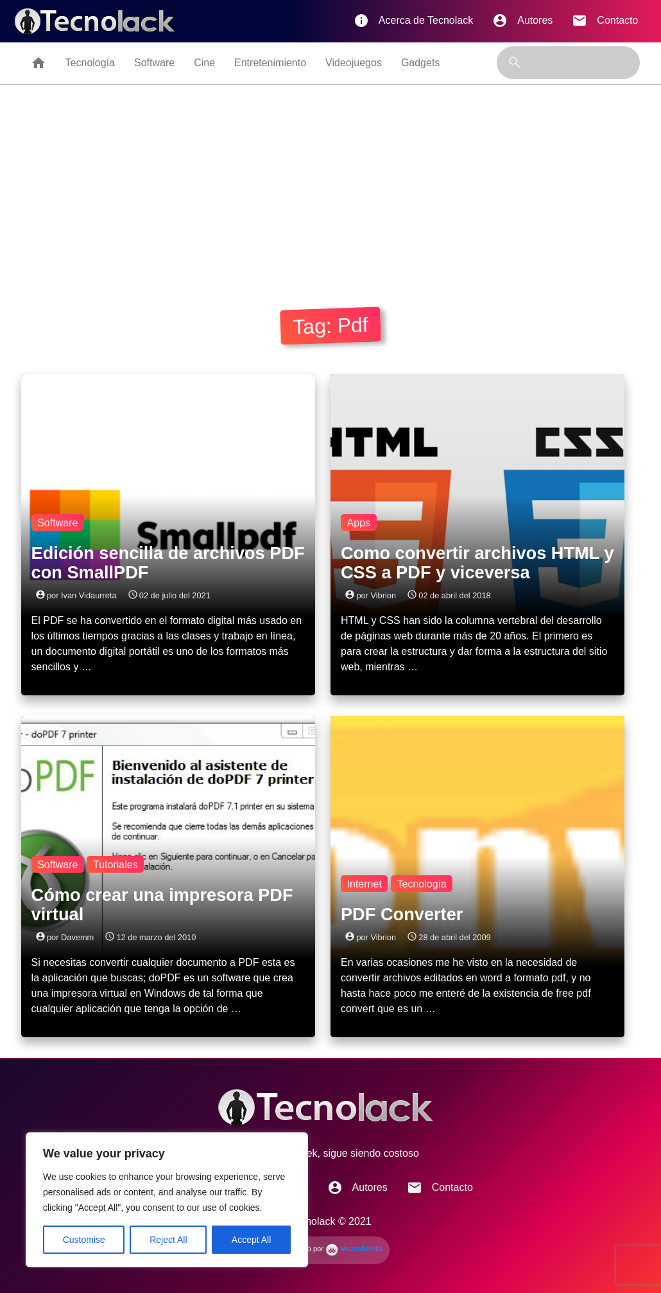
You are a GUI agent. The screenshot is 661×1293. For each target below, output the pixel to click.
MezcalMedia (353, 1249)
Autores (522, 20)
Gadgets (420, 62)
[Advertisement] (330, 181)
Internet (364, 883)
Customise (84, 1240)
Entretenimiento (270, 62)
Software (154, 62)
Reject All (168, 1240)
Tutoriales (115, 864)
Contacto (605, 20)
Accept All (251, 1240)
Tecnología (90, 62)
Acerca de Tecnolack (413, 20)
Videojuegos (353, 62)
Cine (204, 62)
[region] (167, 1199)
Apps (358, 522)
